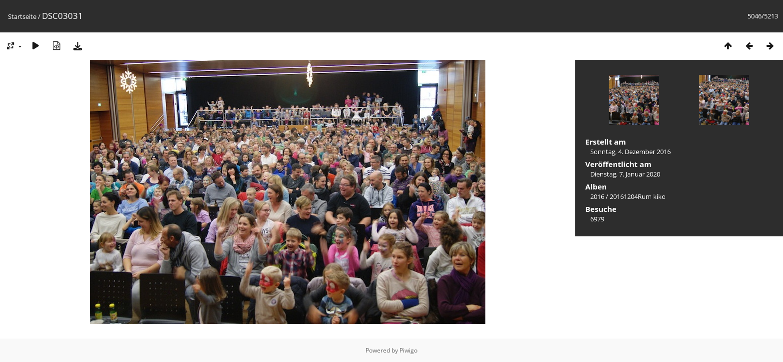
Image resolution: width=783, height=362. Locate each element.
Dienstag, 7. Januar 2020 (625, 174)
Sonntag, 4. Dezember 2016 (630, 151)
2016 (597, 196)
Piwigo (408, 350)
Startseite (22, 16)
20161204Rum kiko (638, 196)
